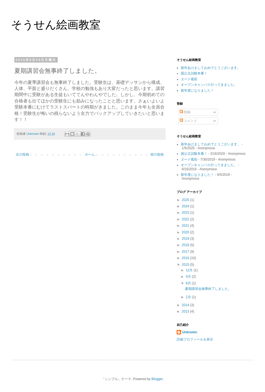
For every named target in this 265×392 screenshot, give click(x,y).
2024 (186, 206)
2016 (186, 258)
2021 (186, 226)
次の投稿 (22, 154)
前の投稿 (157, 154)
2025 (186, 200)
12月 (190, 270)
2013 (186, 311)
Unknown (189, 332)
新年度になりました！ (197, 90)
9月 (189, 276)
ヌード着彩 (189, 79)
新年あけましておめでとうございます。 (210, 68)
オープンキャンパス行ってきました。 (209, 85)
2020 (186, 232)
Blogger (157, 379)
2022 (186, 219)
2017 (186, 252)
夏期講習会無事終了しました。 (208, 289)
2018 (186, 245)
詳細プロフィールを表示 (195, 339)
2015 (186, 265)
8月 (189, 283)
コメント (188, 121)
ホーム (90, 154)
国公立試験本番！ (194, 73)
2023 (186, 213)
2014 (186, 305)
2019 (186, 239)
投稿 (185, 112)
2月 (189, 297)
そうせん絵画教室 (55, 25)
